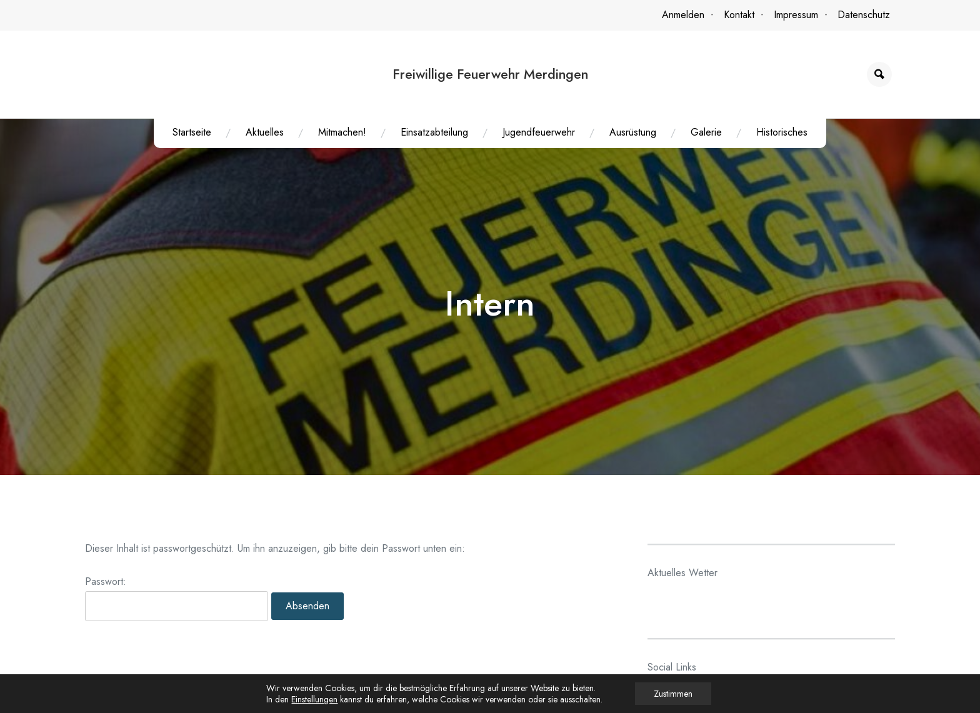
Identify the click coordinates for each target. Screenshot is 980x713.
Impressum (796, 14)
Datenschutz (864, 14)
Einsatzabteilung (434, 132)
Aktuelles (265, 132)
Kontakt (739, 14)
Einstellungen (314, 699)
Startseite (191, 132)
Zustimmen (673, 693)
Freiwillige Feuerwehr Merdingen (490, 74)
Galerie (706, 132)
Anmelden (683, 14)
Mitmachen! (342, 132)
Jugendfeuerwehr (538, 132)
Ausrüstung (632, 132)
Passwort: (176, 602)
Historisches (782, 132)
